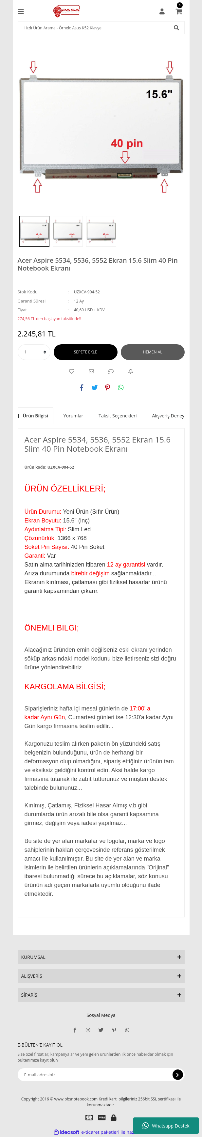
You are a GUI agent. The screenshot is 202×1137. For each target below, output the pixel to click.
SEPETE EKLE (85, 352)
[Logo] (66, 11)
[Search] (101, 27)
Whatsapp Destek (165, 1125)
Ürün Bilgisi (35, 416)
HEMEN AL (152, 352)
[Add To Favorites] (71, 371)
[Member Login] (162, 11)
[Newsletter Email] (101, 1074)
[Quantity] (34, 352)
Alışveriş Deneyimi (171, 416)
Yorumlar (73, 416)
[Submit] (178, 1074)
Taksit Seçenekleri (118, 416)
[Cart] (179, 11)
